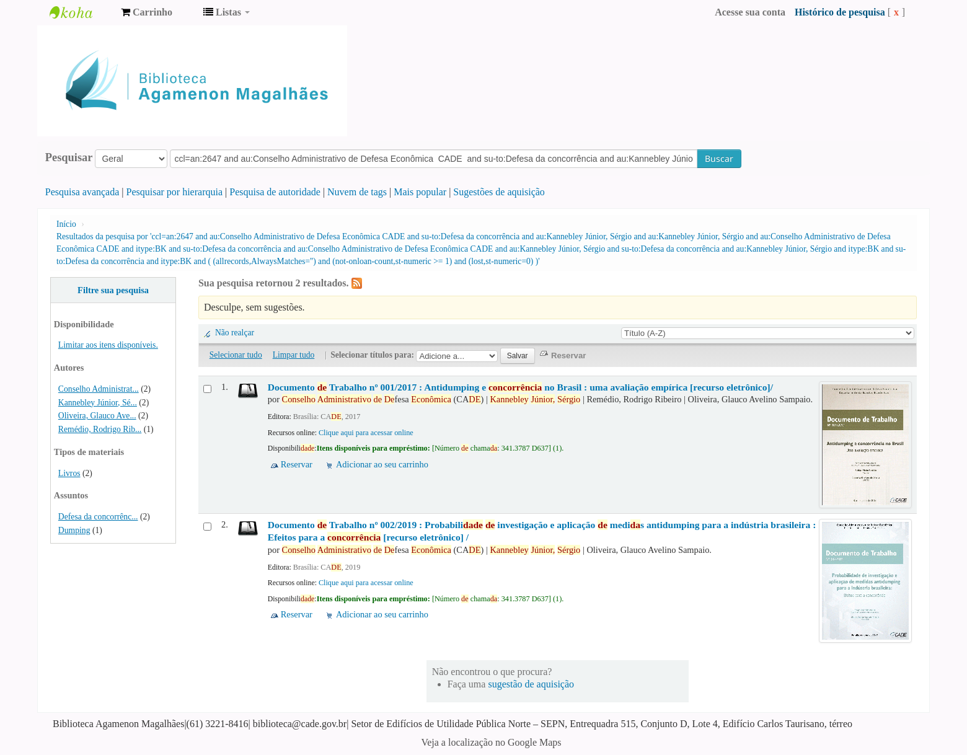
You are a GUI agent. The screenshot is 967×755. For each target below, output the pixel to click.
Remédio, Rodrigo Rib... (99, 429)
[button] (147, 12)
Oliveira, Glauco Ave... (97, 415)
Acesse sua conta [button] (750, 12)
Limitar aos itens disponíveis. (108, 345)
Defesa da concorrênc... (98, 516)
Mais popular (420, 192)
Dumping (74, 530)
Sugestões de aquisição (499, 192)
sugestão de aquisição (531, 684)
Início (66, 224)
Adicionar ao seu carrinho (382, 464)
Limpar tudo (294, 355)
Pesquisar (69, 157)
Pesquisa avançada (82, 192)
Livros (69, 473)
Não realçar (234, 332)
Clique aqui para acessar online (366, 432)
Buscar (719, 158)
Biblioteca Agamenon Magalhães (81, 12)
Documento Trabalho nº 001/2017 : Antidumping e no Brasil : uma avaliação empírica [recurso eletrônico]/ (520, 387)
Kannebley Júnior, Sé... (97, 402)
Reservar (296, 464)
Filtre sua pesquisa (113, 290)
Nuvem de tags (357, 192)
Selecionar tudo (236, 355)
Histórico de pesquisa (840, 12)
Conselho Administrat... (98, 389)
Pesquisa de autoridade (274, 192)
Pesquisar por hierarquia (174, 192)
